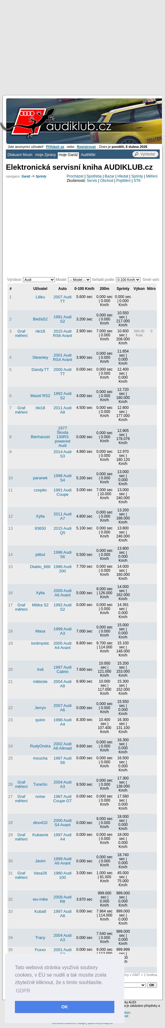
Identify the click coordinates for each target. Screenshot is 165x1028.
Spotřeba (94, 176)
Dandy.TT (40, 369)
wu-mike (40, 899)
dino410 (40, 822)
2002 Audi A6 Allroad (62, 746)
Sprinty (41, 176)
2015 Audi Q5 (62, 530)
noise (40, 796)
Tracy (40, 937)
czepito (40, 490)
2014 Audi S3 (62, 453)
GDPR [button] (23, 990)
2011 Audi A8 (62, 410)
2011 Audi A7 (62, 516)
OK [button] (64, 1006)
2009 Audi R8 (62, 899)
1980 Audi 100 (62, 875)
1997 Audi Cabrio (62, 669)
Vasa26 (40, 873)
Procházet (75, 176)
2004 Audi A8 (62, 683)
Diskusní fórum (19, 155)
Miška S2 (40, 605)
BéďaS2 (40, 319)
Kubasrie (40, 834)
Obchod (106, 180)
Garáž (25, 176)
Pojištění (123, 180)
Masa (40, 631)
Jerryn (40, 707)
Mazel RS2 (40, 395)
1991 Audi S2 (62, 319)
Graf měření (21, 333)
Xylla (40, 516)
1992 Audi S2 (62, 395)
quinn (40, 720)
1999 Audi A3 (62, 631)
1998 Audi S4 (62, 477)
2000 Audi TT (62, 371)
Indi (40, 669)
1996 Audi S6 (62, 554)
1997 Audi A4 (62, 836)
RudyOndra (40, 746)
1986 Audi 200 (62, 568)
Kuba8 (40, 911)
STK (137, 180)
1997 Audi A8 (62, 913)
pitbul (40, 554)
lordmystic (40, 643)
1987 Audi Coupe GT (62, 798)
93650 (40, 528)
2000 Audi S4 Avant (62, 822)
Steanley (40, 357)
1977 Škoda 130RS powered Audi (62, 437)
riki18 (40, 331)
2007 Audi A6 (62, 707)
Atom (126, 1012)
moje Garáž (68, 155)
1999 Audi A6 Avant (62, 860)
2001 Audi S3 (62, 951)
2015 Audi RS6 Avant (62, 333)
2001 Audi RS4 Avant (62, 357)
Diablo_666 (40, 566)
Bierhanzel (40, 436)
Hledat (122, 176)
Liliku (40, 297)
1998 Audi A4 (62, 722)
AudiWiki (88, 155)
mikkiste (40, 681)
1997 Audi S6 (62, 760)
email (124, 1016)
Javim (40, 861)
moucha (40, 758)
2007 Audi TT (62, 299)
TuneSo (40, 784)
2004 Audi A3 (62, 784)
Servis (92, 180)
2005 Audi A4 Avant (62, 645)
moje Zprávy (45, 155)
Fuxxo (40, 949)
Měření (152, 176)
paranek (40, 478)
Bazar (109, 176)
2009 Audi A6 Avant (62, 592)
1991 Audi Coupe (62, 492)
